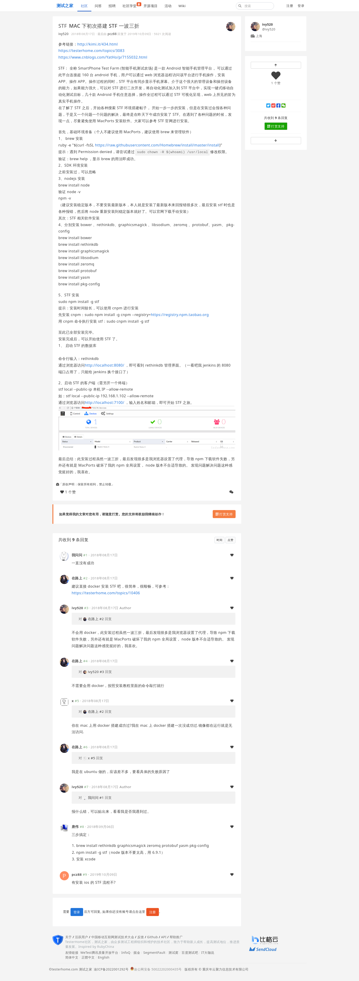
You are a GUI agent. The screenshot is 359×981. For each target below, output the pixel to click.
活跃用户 (81, 937)
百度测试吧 (190, 952)
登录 (301, 5)
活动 (168, 5)
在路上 (77, 578)
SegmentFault (154, 952)
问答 (98, 5)
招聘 (112, 5)
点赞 (230, 540)
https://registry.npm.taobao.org (180, 314)
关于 (68, 937)
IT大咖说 (207, 952)
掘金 (136, 952)
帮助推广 (176, 937)
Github (152, 937)
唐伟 (75, 826)
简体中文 (72, 957)
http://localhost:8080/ (104, 365)
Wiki (181, 5)
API (163, 937)
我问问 (77, 555)
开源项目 (151, 5)
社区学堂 (131, 5)
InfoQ (126, 952)
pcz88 (112, 34)
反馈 (140, 937)
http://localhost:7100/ (104, 402)
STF (62, 25)
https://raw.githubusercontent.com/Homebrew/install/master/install (157, 145)
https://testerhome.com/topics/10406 (106, 592)
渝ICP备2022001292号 (110, 969)
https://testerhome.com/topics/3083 (91, 50)
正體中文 (88, 957)
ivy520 (63, 34)
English (103, 957)
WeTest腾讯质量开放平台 (99, 952)
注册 (289, 5)
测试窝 (173, 952)
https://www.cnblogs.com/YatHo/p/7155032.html (102, 57)
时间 (219, 540)
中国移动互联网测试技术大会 (112, 937)
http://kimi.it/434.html (97, 44)
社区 (84, 5)
